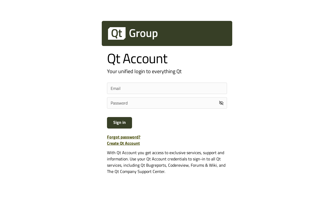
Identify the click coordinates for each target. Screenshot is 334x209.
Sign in (119, 122)
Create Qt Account (123, 143)
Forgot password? (123, 137)
